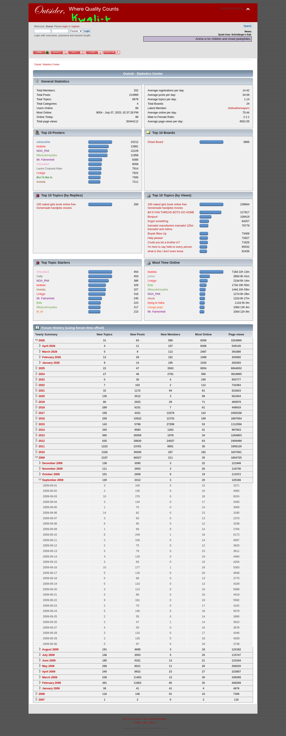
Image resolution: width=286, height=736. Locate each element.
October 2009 (51, 474)
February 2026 (51, 357)
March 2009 (49, 677)
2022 (42, 385)
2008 (42, 694)
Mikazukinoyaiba (46, 155)
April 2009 (48, 671)
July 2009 (48, 655)
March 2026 (49, 351)
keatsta (40, 146)
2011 (42, 446)
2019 (42, 402)
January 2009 (51, 688)
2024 (42, 374)
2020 (42, 396)
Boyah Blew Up (157, 233)
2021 (42, 390)
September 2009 (52, 480)
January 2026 (51, 362)
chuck (151, 298)
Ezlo (39, 302)
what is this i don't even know (165, 251)
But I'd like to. (44, 177)
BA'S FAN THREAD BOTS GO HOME (171, 212)
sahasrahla (43, 142)
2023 (42, 379)
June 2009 (49, 660)
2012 (42, 440)
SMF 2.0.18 (128, 719)
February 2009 (51, 682)
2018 (42, 407)
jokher (151, 276)
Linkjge (40, 173)
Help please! (155, 238)
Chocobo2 (42, 164)
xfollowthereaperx (239, 108)
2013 (42, 435)
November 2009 (52, 468)
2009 (42, 457)
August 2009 (50, 649)
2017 (42, 413)
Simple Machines (158, 719)
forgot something (158, 221)
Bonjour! (153, 216)
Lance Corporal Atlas (49, 168)
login (65, 26)
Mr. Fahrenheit (45, 159)
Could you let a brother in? (164, 242)
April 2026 (48, 346)
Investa (40, 181)
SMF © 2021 (142, 719)
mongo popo (155, 307)
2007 (42, 699)
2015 (42, 424)
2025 (42, 368)
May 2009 (48, 666)
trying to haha (156, 302)
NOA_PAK (42, 150)
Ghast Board (155, 142)
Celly (39, 276)
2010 (42, 452)
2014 (42, 429)
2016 (42, 418)
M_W (39, 311)
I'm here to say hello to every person (170, 246)
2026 (42, 340)
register (75, 26)
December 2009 (52, 463)
